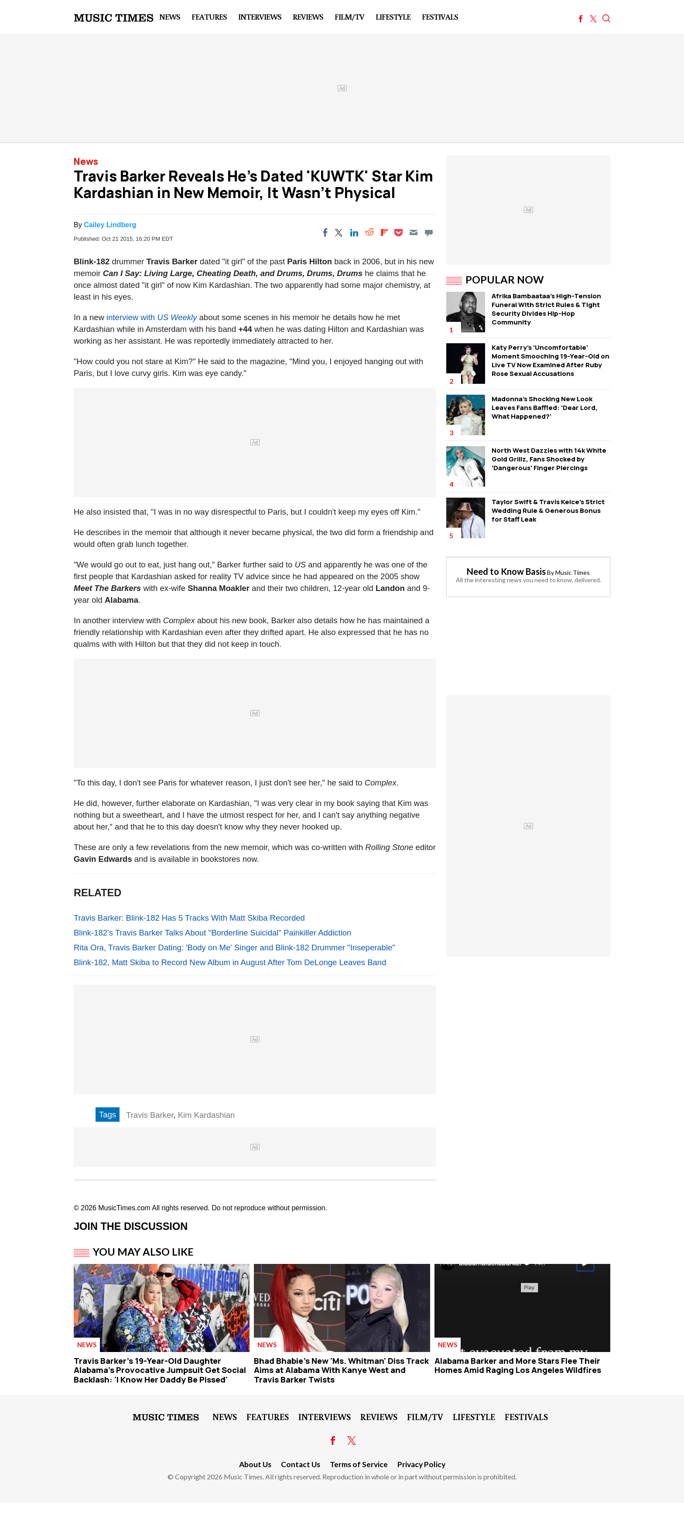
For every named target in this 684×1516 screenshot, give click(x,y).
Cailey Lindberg (110, 225)
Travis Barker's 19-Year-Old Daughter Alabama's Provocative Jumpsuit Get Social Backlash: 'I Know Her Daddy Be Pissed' (160, 1370)
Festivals (440, 16)
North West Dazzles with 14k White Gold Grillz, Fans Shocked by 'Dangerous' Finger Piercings (549, 459)
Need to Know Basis (506, 571)
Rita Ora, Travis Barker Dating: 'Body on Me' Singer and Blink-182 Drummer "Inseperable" (234, 947)
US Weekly (177, 317)
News (169, 16)
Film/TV (349, 16)
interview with (131, 317)
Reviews (308, 16)
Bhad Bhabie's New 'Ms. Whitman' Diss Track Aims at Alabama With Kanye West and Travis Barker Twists (341, 1370)
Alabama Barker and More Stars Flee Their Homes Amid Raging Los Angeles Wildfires (517, 1365)
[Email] (414, 232)
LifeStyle (393, 16)
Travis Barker (149, 1115)
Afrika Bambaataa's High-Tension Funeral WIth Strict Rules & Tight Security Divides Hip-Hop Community (546, 309)
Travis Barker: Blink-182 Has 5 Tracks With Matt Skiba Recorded (189, 917)
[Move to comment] (429, 232)
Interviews (259, 16)
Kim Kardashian (206, 1115)
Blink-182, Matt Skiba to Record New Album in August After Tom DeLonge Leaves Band (230, 962)
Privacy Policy (421, 1464)
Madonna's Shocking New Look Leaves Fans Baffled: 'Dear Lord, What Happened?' (545, 407)
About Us (255, 1464)
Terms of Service (359, 1464)
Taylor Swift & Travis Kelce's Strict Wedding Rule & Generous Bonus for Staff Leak (548, 510)
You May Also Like (143, 1252)
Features (209, 16)
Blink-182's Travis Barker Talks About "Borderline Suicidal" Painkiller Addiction (212, 932)
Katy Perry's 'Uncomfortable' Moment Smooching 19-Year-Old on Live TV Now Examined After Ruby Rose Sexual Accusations (550, 360)
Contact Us (300, 1464)
